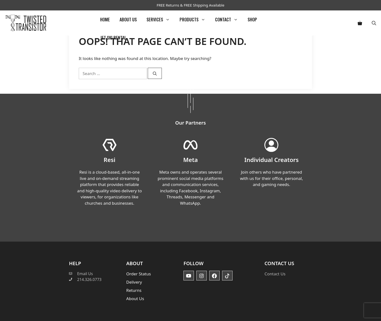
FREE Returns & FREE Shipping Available (191, 5)
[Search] (155, 73)
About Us (128, 19)
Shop (252, 19)
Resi (109, 160)
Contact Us (275, 274)
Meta (190, 160)
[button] (374, 23)
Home (105, 19)
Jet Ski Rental (113, 37)
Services (161, 19)
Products (195, 19)
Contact (229, 19)
